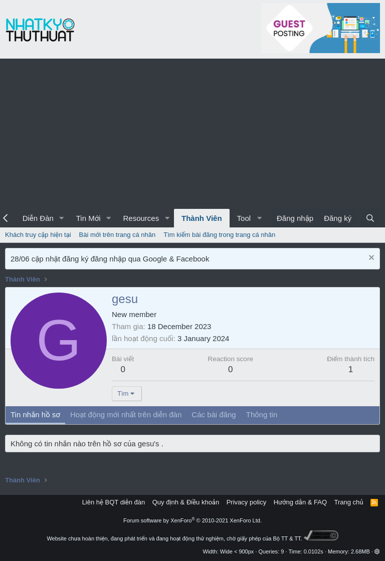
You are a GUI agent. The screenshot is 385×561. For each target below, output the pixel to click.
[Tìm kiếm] (370, 218)
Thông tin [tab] (262, 414)
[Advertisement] (192, 134)
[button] (62, 218)
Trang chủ (348, 502)
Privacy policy (246, 502)
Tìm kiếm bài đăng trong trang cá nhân (219, 234)
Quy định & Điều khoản (185, 502)
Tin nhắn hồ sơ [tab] (35, 414)
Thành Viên (201, 218)
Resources (141, 218)
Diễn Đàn (38, 218)
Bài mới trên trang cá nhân (117, 234)
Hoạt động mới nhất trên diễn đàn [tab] (125, 414)
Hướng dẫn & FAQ (300, 502)
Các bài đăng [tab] (213, 414)
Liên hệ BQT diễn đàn (113, 502)
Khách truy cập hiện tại (38, 234)
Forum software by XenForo (192, 520)
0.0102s (313, 551)
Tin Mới (88, 218)
